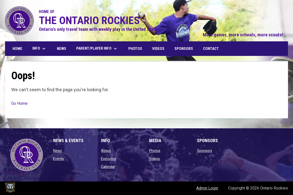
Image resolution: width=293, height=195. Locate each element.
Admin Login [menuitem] (207, 188)
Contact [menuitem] (211, 48)
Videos (154, 159)
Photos (154, 151)
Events (58, 159)
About (106, 151)
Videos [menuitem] (158, 48)
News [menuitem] (61, 48)
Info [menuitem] (39, 49)
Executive (108, 159)
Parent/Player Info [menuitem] (97, 49)
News (57, 151)
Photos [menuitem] (135, 48)
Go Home (19, 103)
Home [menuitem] (17, 48)
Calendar (108, 167)
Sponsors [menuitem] (183, 48)
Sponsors (204, 151)
